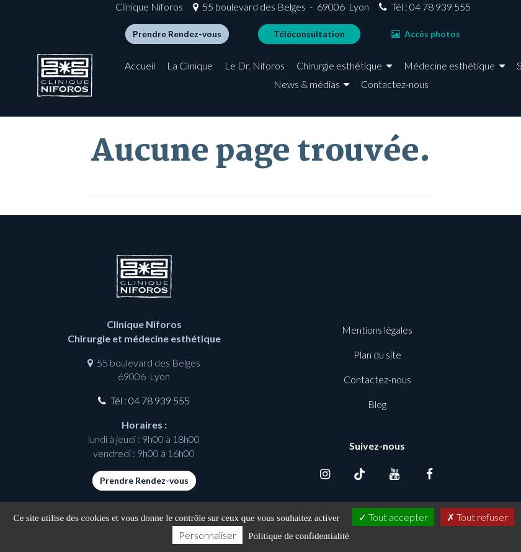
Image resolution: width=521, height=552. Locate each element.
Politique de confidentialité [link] (298, 536)
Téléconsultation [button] (272, 38)
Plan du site (377, 354)
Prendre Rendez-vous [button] (140, 38)
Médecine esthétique (175, 93)
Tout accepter (393, 517)
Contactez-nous (437, 93)
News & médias (348, 93)
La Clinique (232, 75)
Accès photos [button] (388, 38)
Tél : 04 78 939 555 (393, 11)
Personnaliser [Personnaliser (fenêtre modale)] (207, 535)
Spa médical (268, 93)
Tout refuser (477, 517)
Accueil (182, 75)
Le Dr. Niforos (297, 75)
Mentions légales (377, 330)
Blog (377, 404)
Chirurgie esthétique (381, 75)
